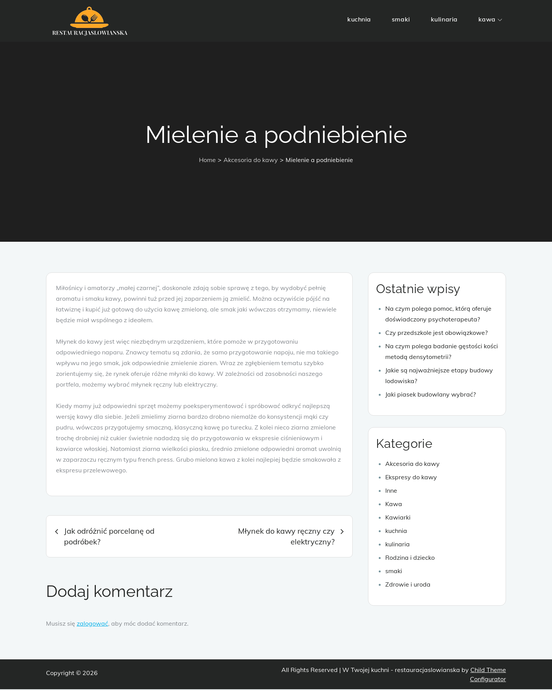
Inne (391, 491)
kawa (490, 19)
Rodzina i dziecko (410, 558)
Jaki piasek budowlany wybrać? (430, 395)
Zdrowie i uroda (407, 584)
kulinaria (444, 19)
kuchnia (359, 19)
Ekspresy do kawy (411, 477)
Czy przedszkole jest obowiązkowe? (436, 333)
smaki (401, 19)
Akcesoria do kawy (412, 464)
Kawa (393, 504)
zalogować (92, 624)
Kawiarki (398, 517)
